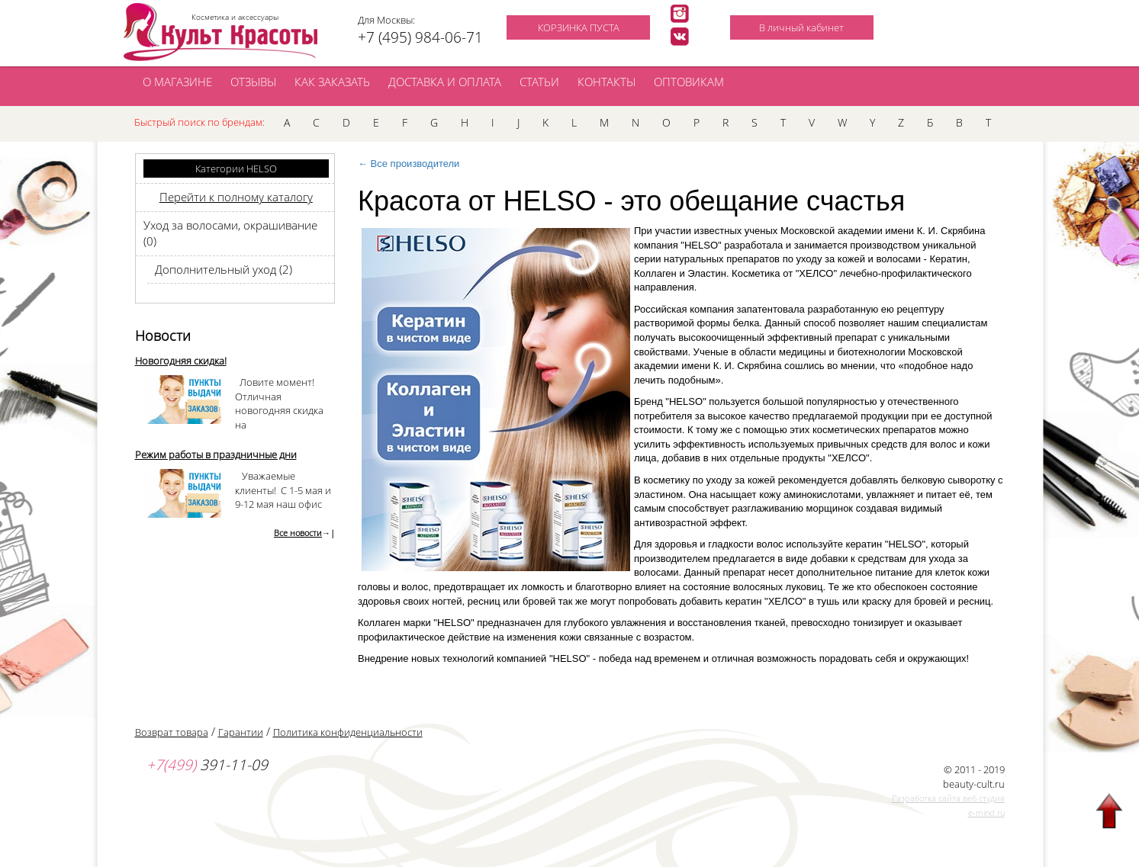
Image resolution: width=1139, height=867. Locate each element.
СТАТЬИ (539, 81)
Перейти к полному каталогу (236, 196)
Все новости (298, 532)
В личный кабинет (801, 27)
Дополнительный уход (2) (223, 269)
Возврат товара (171, 732)
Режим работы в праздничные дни (216, 454)
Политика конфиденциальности (348, 732)
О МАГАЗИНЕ (177, 81)
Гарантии (240, 732)
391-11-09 (207, 765)
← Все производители (408, 163)
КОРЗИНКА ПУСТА (578, 27)
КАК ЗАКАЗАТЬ (332, 81)
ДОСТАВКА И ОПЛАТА (444, 81)
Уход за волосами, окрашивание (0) (230, 233)
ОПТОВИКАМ (689, 81)
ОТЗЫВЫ (253, 81)
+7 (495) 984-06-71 (420, 37)
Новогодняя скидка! (181, 361)
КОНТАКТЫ (606, 81)
